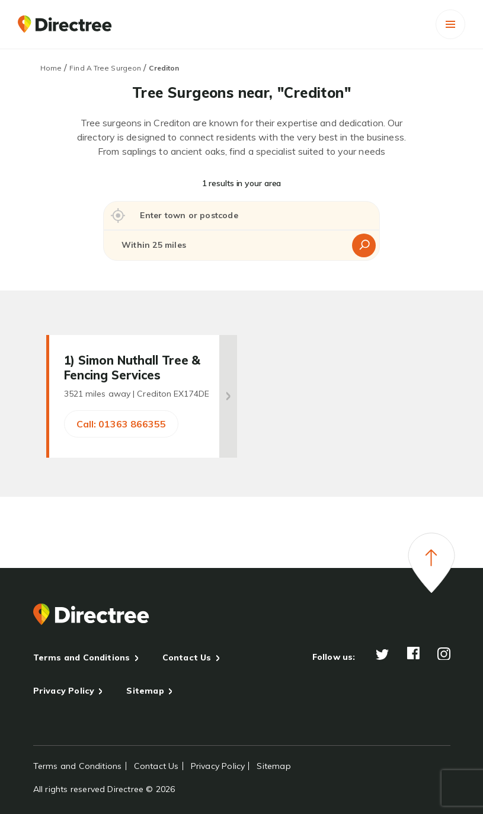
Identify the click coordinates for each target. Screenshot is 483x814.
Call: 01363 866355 (121, 424)
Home (51, 67)
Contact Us (187, 657)
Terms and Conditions (81, 657)
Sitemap (145, 690)
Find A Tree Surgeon (105, 67)
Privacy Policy (64, 690)
